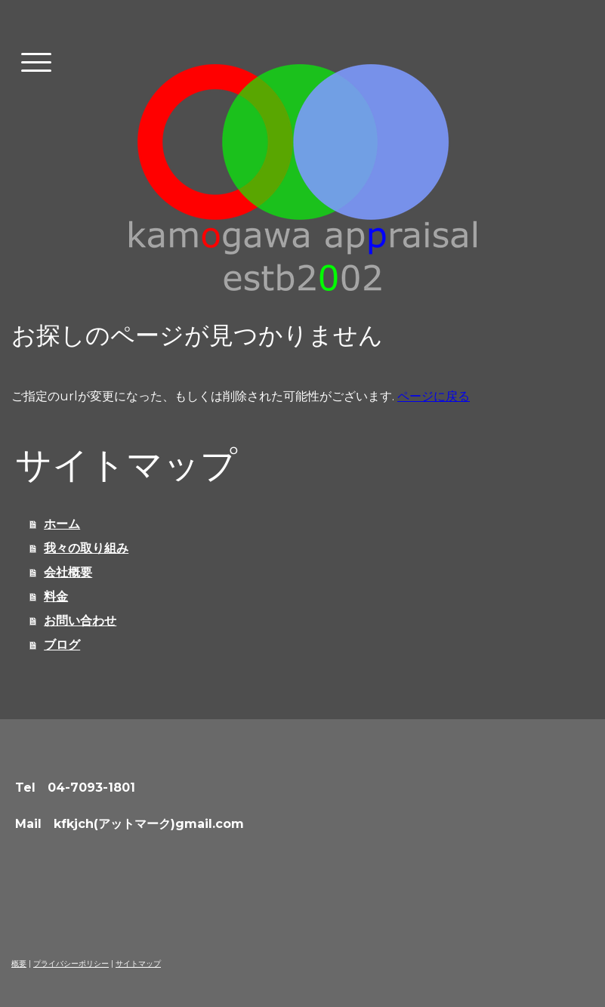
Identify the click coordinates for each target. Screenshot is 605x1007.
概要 (18, 963)
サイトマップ (138, 963)
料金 (56, 596)
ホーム (62, 524)
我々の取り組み (86, 548)
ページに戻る (433, 396)
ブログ (62, 645)
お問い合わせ (80, 620)
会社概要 (68, 572)
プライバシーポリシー (71, 963)
